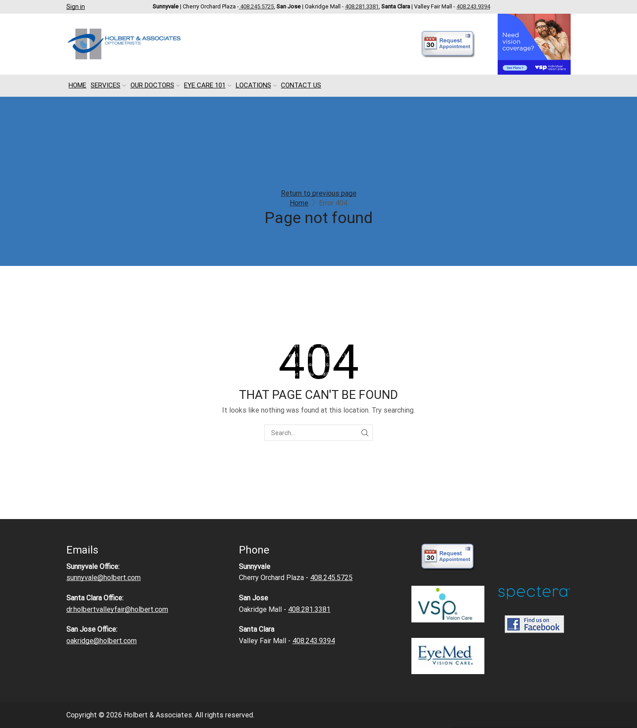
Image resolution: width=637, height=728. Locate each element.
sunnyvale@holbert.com (103, 577)
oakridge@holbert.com (101, 641)
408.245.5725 (256, 6)
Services (108, 85)
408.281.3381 (362, 6)
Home (77, 85)
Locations (256, 85)
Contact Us (301, 85)
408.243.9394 (473, 6)
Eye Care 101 (207, 85)
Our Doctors (155, 85)
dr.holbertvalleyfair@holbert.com (117, 609)
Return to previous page (319, 193)
